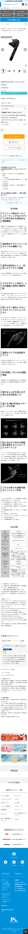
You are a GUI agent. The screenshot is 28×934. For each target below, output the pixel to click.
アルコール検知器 (5, 806)
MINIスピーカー (5, 802)
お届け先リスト (5, 888)
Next (25, 49)
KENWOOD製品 (22, 28)
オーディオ (17, 796)
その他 (16, 819)
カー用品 (17, 802)
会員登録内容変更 (6, 884)
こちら (20, 156)
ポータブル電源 (5, 796)
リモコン (17, 799)
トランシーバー (18, 806)
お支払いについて (6, 896)
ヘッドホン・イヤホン (11, 28)
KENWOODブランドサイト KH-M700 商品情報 (13, 161)
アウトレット (18, 809)
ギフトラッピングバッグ (8, 106)
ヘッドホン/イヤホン (6, 799)
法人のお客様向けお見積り (13, 202)
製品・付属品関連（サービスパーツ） (7, 819)
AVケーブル (4, 814)
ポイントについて (6, 899)
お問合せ (13, 716)
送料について (5, 897)
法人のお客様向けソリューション (21, 814)
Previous (2, 49)
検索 (26, 24)
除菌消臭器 (3, 809)
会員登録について (6, 901)
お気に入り (4, 889)
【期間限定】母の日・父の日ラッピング (11, 112)
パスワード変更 (5, 886)
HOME (3, 28)
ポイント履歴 (5, 882)
